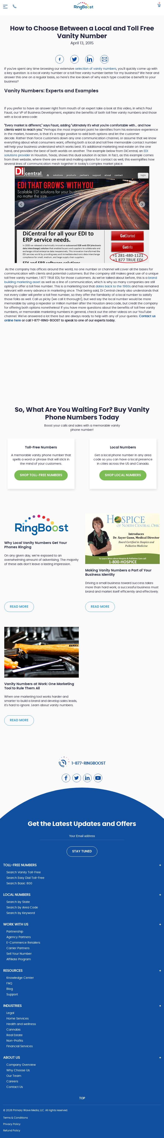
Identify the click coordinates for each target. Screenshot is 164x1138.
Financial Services (19, 1046)
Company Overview (21, 1064)
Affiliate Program (18, 959)
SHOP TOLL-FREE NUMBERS (41, 475)
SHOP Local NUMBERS (123, 475)
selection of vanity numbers (95, 68)
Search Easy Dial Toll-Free (25, 877)
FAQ (9, 983)
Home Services (17, 1018)
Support (12, 994)
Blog (9, 989)
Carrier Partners (17, 948)
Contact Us (14, 1087)
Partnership (14, 931)
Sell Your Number (19, 953)
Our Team (13, 1075)
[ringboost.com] (83, 6)
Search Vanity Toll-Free (23, 872)
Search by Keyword (20, 913)
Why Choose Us (18, 1070)
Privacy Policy (11, 1124)
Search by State (18, 902)
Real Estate (14, 1035)
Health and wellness (21, 1024)
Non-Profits (14, 1040)
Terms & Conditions (15, 1117)
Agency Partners (18, 937)
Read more (19, 606)
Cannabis (13, 1029)
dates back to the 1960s (113, 286)
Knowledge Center (20, 977)
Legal (10, 1013)
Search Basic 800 (19, 883)
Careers (12, 1081)
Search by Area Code (22, 907)
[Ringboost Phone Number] (14, 6)
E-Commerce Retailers (23, 942)
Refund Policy (11, 1130)
